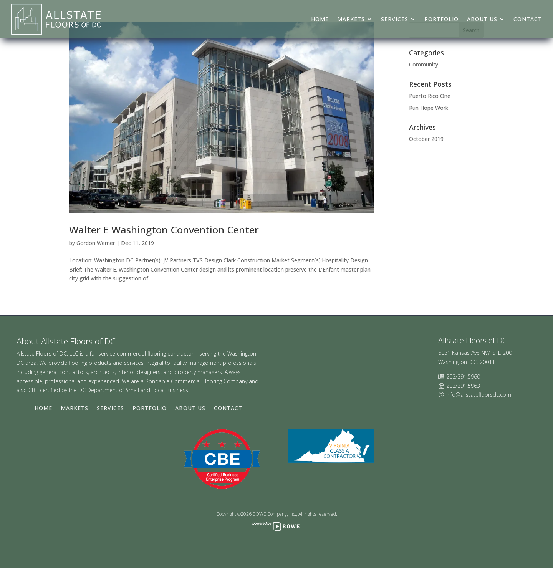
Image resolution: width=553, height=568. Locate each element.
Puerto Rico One (429, 95)
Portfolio (441, 19)
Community (423, 64)
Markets (351, 19)
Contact (527, 19)
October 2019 (426, 138)
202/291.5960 (463, 376)
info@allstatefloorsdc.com (478, 394)
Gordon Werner (95, 243)
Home (320, 19)
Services (394, 19)
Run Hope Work (428, 107)
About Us (482, 19)
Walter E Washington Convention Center (164, 230)
